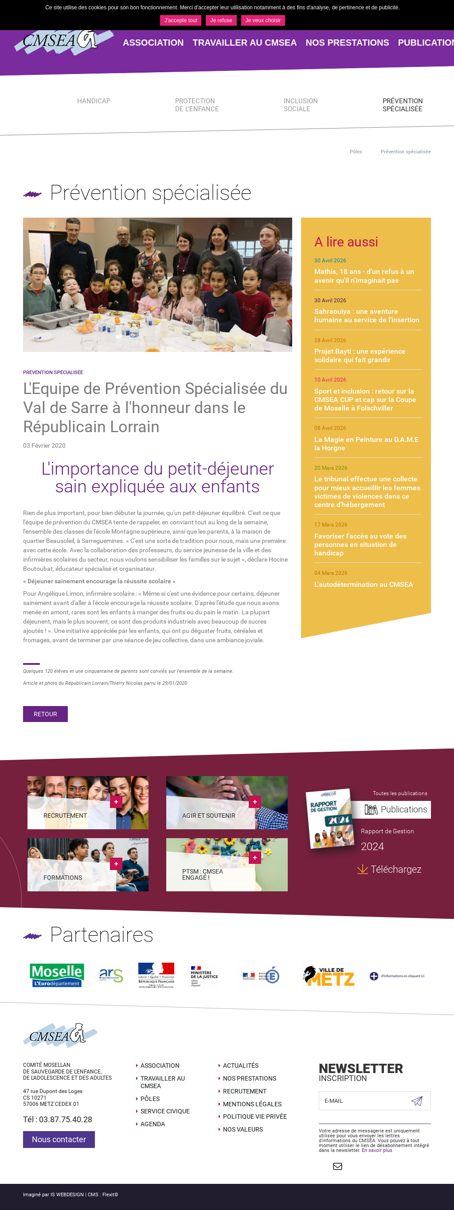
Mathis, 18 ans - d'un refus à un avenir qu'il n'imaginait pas (364, 275)
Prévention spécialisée (406, 152)
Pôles (356, 152)
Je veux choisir (263, 20)
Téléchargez (396, 869)
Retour (45, 714)
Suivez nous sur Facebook (323, 1166)
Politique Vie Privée (255, 1116)
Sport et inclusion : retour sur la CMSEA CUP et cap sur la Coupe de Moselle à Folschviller (365, 399)
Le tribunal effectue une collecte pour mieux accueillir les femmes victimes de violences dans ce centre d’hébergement (367, 492)
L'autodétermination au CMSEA (363, 584)
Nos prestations (249, 1078)
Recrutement (244, 1091)
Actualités (240, 1065)
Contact (337, 1166)
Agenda (153, 1124)
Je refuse (221, 20)
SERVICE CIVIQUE (165, 1111)
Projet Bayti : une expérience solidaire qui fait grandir (360, 355)
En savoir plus (377, 1150)
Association (160, 1065)
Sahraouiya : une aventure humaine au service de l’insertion (366, 315)
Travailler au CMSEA (163, 1082)
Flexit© (110, 1195)
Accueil (328, 151)
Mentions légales (252, 1104)
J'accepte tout (180, 20)
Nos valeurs (243, 1129)
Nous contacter (59, 1139)
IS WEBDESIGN (67, 1195)
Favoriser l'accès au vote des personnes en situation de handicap (360, 544)
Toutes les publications (400, 793)
